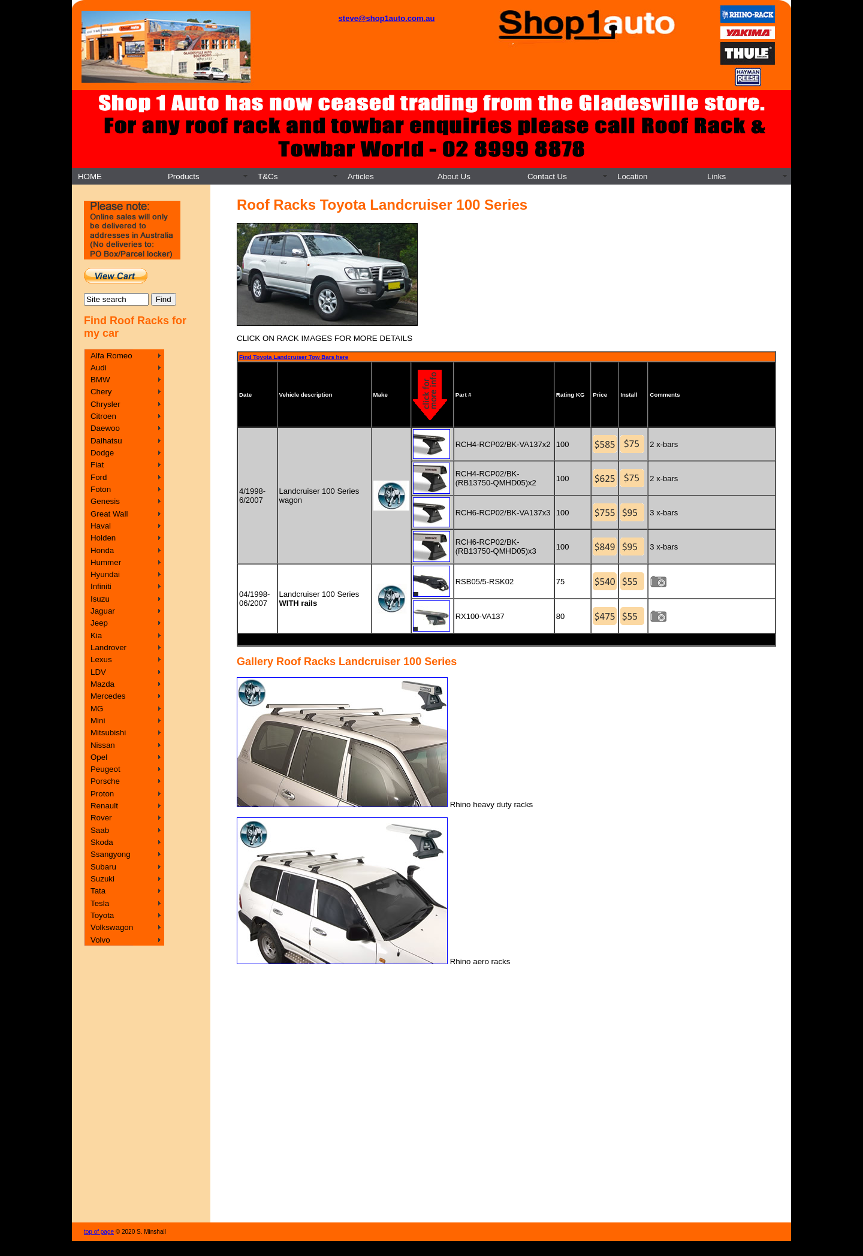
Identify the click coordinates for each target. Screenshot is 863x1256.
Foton (100, 489)
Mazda (102, 684)
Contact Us (547, 176)
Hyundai (105, 574)
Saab (99, 830)
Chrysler (105, 404)
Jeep (99, 622)
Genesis (105, 501)
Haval (100, 525)
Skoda (101, 842)
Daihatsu (106, 440)
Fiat (97, 464)
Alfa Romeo (111, 355)
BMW (100, 379)
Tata (97, 890)
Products (184, 176)
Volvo (100, 939)
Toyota (102, 915)
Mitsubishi (108, 732)
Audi (98, 367)
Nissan (102, 745)
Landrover (108, 647)
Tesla (99, 903)
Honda (102, 550)
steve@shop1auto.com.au (387, 18)
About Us (453, 176)
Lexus (101, 659)
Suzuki (102, 878)
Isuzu (100, 598)
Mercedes (108, 696)
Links (716, 176)
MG (96, 708)
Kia (96, 635)
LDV (98, 672)
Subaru (103, 866)
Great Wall (109, 513)
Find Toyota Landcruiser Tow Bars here (293, 357)
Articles (361, 176)
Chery (101, 391)
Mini (97, 720)
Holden (103, 537)
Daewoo (105, 428)
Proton (102, 793)
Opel (98, 757)
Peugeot (105, 769)
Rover (101, 817)
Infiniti (100, 586)
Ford (98, 477)
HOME (90, 176)
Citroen (103, 416)
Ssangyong (110, 854)
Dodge (102, 452)
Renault (104, 805)
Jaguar (102, 610)
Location (632, 176)
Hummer (105, 562)
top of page (99, 1231)
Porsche (105, 781)
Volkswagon (111, 927)
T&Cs (267, 176)
